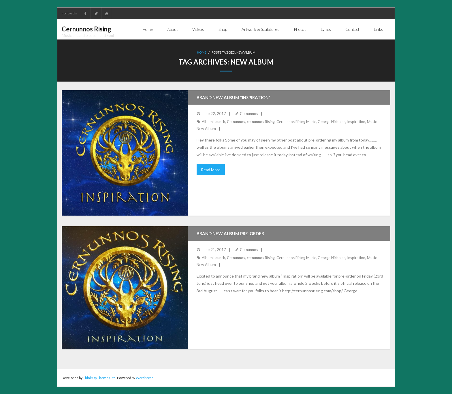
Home (201, 52)
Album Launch (213, 121)
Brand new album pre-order (230, 233)
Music (372, 121)
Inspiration (356, 121)
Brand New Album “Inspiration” (233, 97)
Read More (211, 169)
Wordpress (144, 378)
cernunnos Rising (261, 121)
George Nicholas (331, 121)
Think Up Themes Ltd (99, 378)
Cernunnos (249, 113)
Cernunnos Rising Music (296, 121)
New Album (206, 128)
